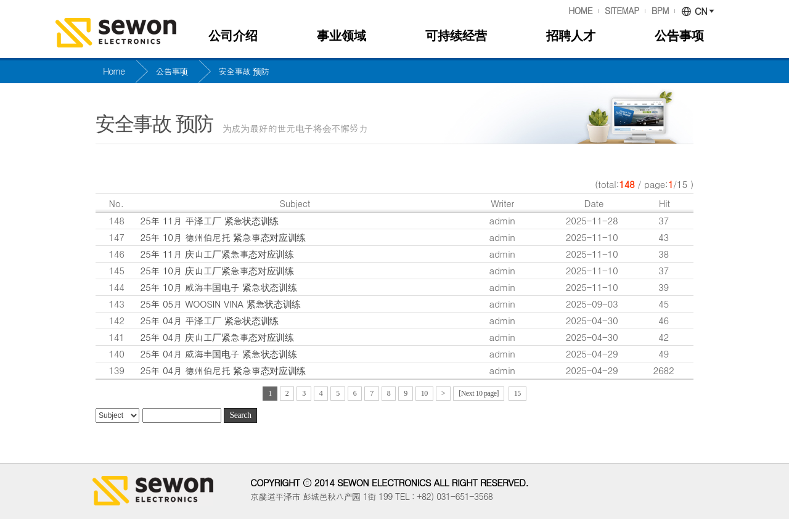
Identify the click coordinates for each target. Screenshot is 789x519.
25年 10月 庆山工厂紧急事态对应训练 (217, 270)
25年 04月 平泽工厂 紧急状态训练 (210, 320)
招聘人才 (570, 36)
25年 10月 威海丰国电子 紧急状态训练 (219, 286)
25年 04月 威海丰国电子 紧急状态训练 (219, 353)
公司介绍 (233, 36)
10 (424, 393)
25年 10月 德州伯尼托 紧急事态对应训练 (223, 237)
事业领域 (341, 36)
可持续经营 (456, 36)
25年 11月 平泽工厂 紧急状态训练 (210, 220)
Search (240, 415)
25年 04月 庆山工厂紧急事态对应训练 (217, 336)
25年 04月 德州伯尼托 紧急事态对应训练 (223, 370)
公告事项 (679, 36)
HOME (580, 11)
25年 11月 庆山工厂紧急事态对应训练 (217, 253)
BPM (660, 11)
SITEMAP (622, 11)
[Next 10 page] (479, 393)
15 (517, 393)
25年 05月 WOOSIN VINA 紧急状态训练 (221, 303)
